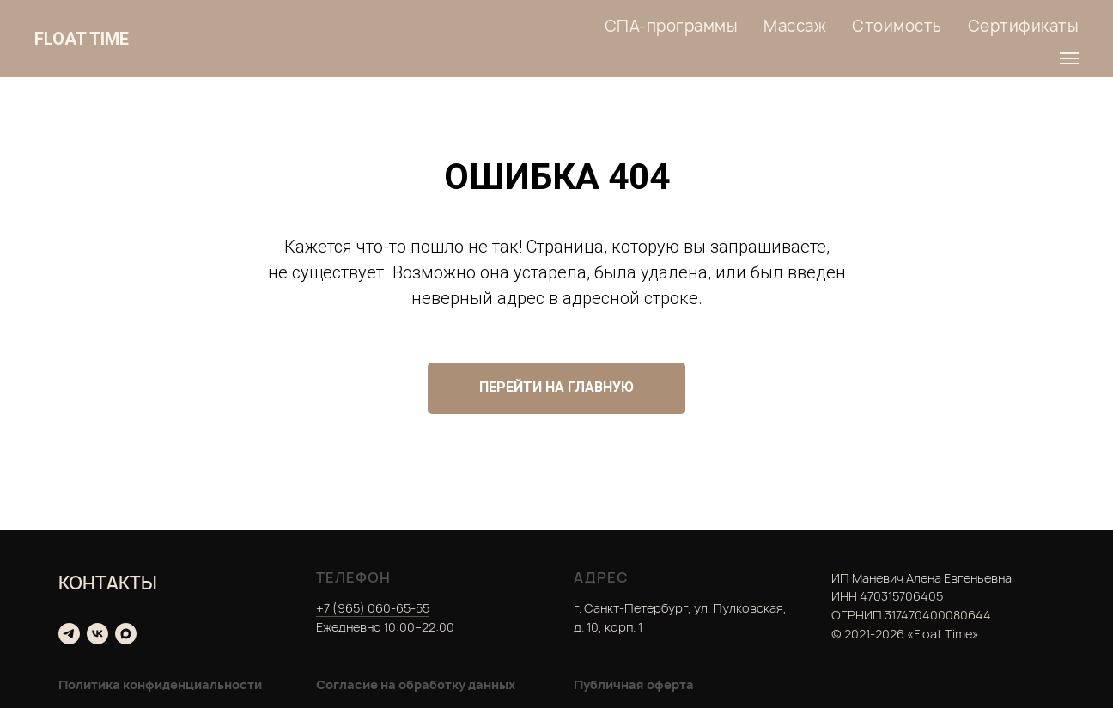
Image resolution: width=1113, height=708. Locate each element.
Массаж (794, 26)
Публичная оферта (634, 684)
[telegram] (69, 633)
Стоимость (897, 26)
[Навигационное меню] (1069, 58)
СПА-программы (672, 26)
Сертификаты (1024, 26)
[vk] (97, 633)
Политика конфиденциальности (160, 684)
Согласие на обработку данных (415, 684)
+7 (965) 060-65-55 (372, 608)
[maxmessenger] (126, 633)
